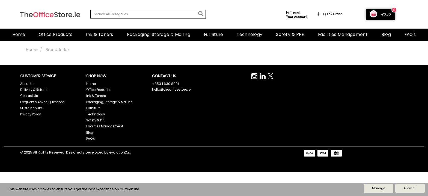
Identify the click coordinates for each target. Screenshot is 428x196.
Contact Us (29, 96)
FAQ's (410, 34)
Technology (249, 34)
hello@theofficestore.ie (171, 89)
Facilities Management (343, 34)
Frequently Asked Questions (42, 102)
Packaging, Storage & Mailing (158, 34)
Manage (378, 188)
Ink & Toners (99, 34)
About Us (27, 84)
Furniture (213, 34)
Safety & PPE (290, 34)
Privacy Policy (30, 114)
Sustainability (31, 108)
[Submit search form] (201, 14)
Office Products (55, 34)
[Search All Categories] (148, 14)
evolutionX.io (120, 152)
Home (18, 34)
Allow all (410, 188)
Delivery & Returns (34, 90)
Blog (386, 34)
